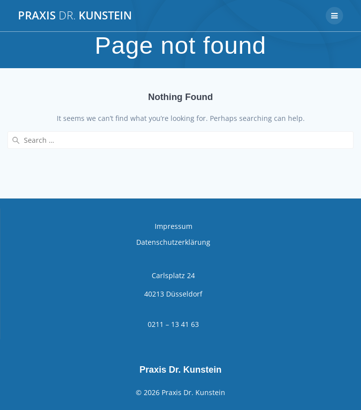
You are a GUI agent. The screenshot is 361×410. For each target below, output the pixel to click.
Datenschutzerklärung (173, 242)
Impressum (173, 226)
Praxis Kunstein (75, 15)
